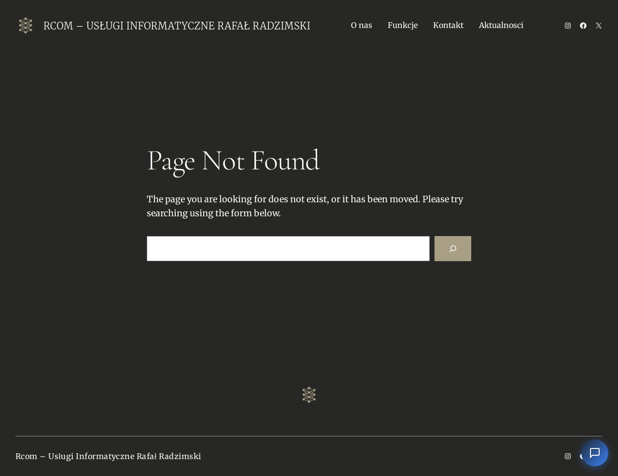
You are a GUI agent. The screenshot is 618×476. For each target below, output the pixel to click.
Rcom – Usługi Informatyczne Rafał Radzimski (176, 26)
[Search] (453, 248)
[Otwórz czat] (594, 452)
